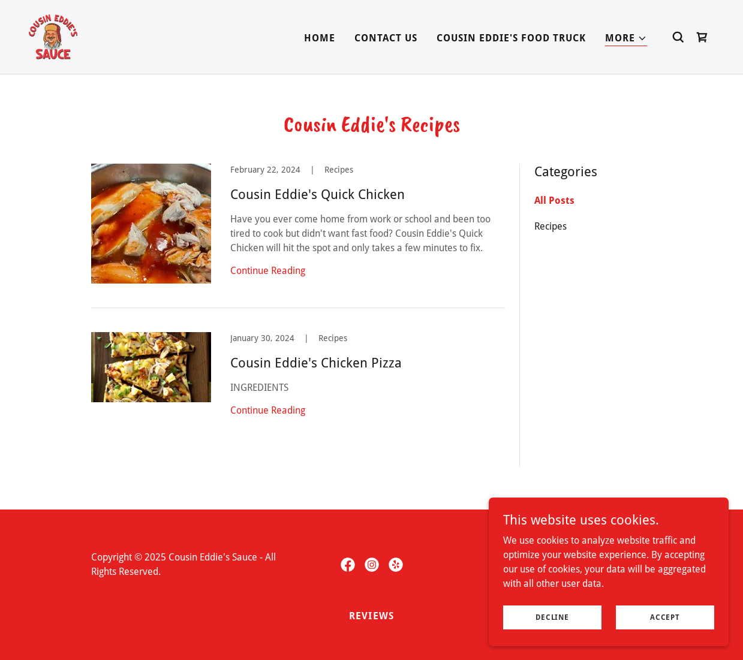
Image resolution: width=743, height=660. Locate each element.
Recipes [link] (550, 226)
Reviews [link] (371, 616)
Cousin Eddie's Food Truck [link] (511, 38)
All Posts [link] (554, 200)
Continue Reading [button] (267, 270)
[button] (626, 38)
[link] (53, 36)
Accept (665, 617)
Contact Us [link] (385, 38)
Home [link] (319, 38)
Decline (552, 617)
